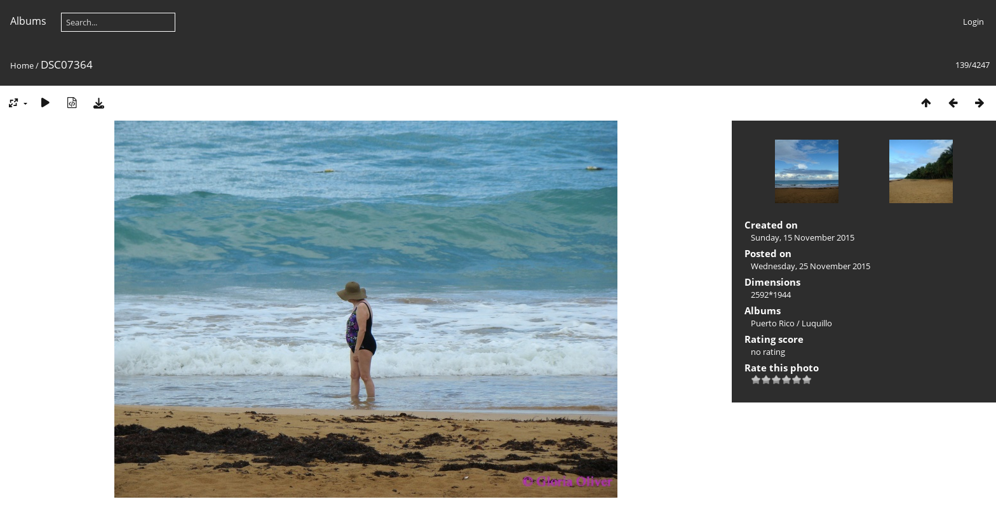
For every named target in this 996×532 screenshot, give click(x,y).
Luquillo (817, 323)
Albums (28, 21)
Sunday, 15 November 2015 (802, 237)
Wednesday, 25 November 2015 (810, 266)
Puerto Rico (773, 323)
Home (22, 65)
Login (973, 21)
